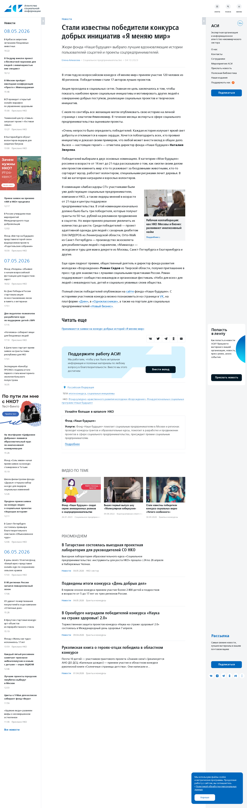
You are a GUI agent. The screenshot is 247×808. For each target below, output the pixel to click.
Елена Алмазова (71, 60)
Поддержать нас (220, 82)
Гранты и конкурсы (168, 517)
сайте (130, 291)
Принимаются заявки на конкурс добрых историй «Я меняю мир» (103, 328)
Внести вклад (160, 369)
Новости (67, 19)
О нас (214, 49)
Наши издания (219, 77)
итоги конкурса (77, 393)
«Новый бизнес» (101, 306)
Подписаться (226, 92)
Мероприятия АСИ (221, 63)
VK (162, 296)
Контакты (216, 54)
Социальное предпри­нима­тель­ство (102, 60)
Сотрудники (218, 58)
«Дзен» (84, 301)
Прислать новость (221, 68)
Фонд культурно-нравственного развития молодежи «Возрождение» (107, 398)
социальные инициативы (101, 393)
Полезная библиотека (224, 73)
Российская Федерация (81, 387)
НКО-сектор (92, 570)
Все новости (11, 729)
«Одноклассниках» (105, 301)
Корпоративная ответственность (133, 513)
